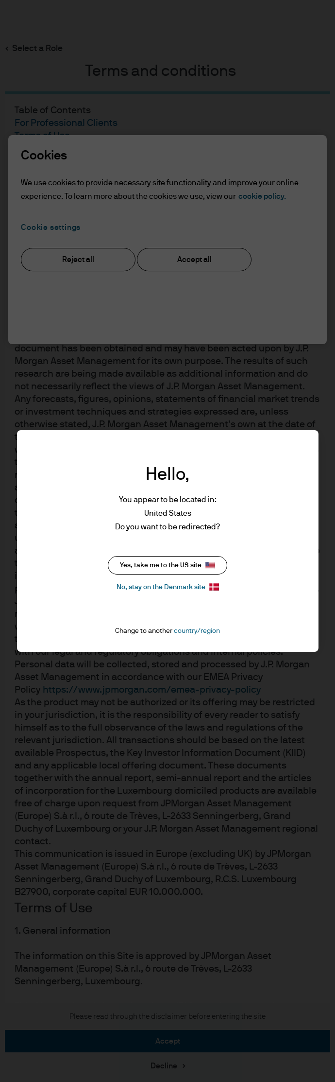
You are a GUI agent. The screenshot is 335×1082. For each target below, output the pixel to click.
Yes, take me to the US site (167, 565)
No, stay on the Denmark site (168, 587)
